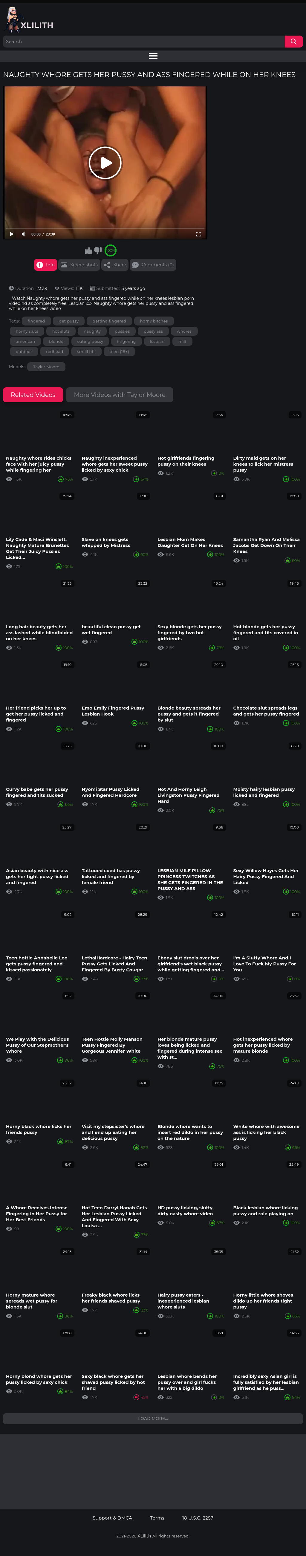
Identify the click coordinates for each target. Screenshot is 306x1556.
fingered (36, 321)
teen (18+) (119, 351)
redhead (54, 351)
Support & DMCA (112, 1518)
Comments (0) (158, 265)
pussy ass (153, 331)
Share (119, 265)
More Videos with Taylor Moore (120, 394)
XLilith (144, 1536)
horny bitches (154, 321)
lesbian (157, 341)
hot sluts (61, 331)
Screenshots (84, 265)
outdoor (24, 351)
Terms (157, 1518)
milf (182, 341)
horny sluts (27, 331)
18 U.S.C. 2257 (197, 1518)
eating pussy (90, 341)
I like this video (88, 250)
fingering (126, 341)
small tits (86, 351)
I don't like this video (98, 250)
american (25, 341)
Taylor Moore (46, 366)
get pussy (69, 321)
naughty (92, 331)
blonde (56, 341)
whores (184, 331)
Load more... (153, 1418)
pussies (122, 331)
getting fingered (109, 321)
